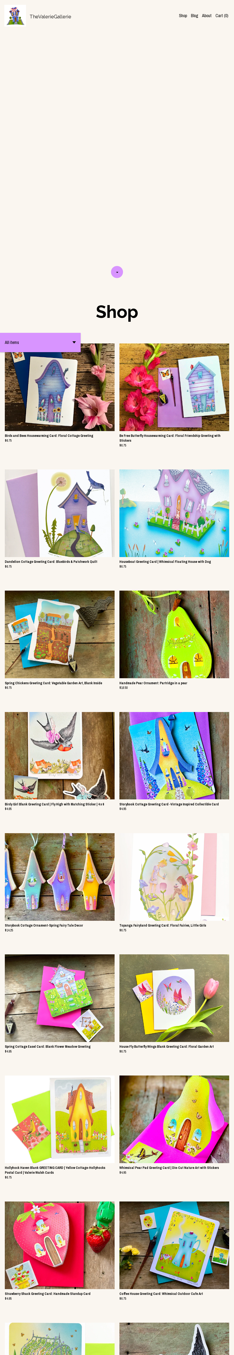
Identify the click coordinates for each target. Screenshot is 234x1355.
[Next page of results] (146, 1334)
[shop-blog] (212, 1347)
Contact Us (160, 1347)
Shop (183, 16)
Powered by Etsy (50, 1347)
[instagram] (220, 1347)
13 (140, 1334)
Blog (194, 16)
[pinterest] (228, 1347)
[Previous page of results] (88, 1334)
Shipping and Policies (187, 1347)
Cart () (221, 16)
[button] (40, 109)
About (207, 16)
